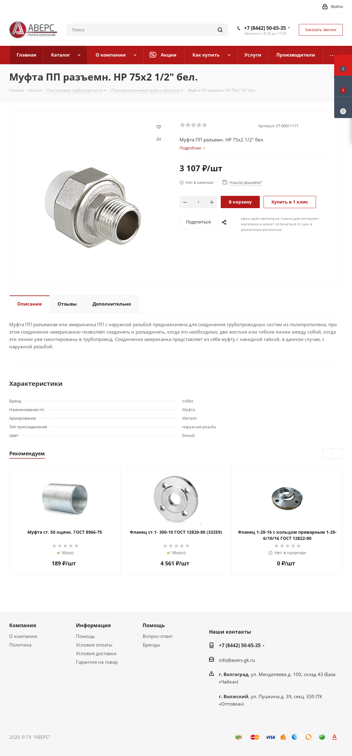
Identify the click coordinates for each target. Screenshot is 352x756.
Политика (20, 645)
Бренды (151, 645)
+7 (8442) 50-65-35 (265, 28)
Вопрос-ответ (158, 636)
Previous (328, 454)
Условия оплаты (94, 645)
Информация (93, 625)
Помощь (85, 636)
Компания (22, 625)
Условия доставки (96, 653)
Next (338, 454)
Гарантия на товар (97, 662)
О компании (23, 636)
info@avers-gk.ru (237, 660)
